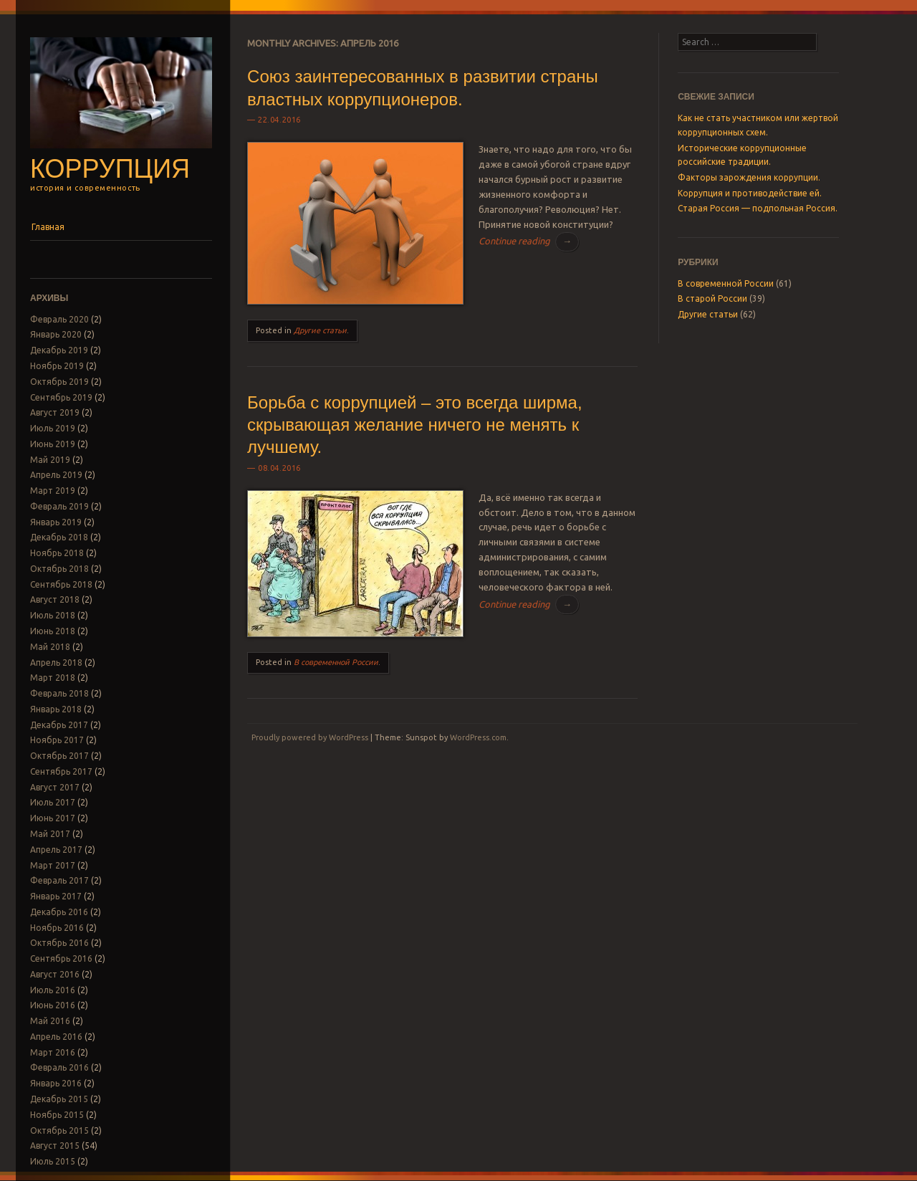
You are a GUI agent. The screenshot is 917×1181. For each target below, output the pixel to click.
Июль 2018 (52, 615)
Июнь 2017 (52, 818)
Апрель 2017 (56, 849)
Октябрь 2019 (59, 381)
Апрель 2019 (56, 474)
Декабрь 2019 (59, 350)
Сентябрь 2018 (61, 584)
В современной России (336, 662)
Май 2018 (50, 646)
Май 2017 (50, 833)
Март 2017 (52, 865)
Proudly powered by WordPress (309, 737)
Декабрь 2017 (59, 725)
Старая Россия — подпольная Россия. (757, 208)
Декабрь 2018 (59, 537)
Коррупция (110, 168)
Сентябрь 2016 (61, 958)
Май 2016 (50, 1020)
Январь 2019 (56, 522)
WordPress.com (478, 737)
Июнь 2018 (52, 631)
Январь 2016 (56, 1083)
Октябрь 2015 (59, 1130)
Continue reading (529, 241)
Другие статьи (320, 330)
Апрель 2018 (56, 662)
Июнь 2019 (52, 444)
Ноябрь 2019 (57, 365)
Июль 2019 (52, 428)
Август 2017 (55, 787)
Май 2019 (50, 459)
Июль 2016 (52, 990)
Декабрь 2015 (59, 1099)
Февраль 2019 (59, 506)
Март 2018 (52, 677)
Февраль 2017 (59, 880)
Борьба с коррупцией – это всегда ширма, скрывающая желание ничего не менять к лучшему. (414, 424)
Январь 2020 (56, 334)
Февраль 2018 (59, 693)
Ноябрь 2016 (57, 927)
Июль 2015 (52, 1161)
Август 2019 (55, 412)
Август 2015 (55, 1145)
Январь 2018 (56, 709)
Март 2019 (52, 490)
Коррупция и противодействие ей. (750, 193)
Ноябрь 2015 (57, 1114)
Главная (48, 226)
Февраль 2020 (59, 319)
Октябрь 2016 (59, 942)
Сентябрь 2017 (61, 771)
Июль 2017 (52, 802)
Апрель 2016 (56, 1036)
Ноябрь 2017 (57, 740)
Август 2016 (55, 974)
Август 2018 (55, 599)
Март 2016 (52, 1052)
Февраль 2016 (59, 1067)
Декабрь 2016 (59, 912)
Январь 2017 (56, 896)
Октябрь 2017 (59, 755)
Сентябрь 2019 (61, 397)
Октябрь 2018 (59, 568)
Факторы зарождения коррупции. (749, 177)
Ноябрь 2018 (57, 553)
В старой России (712, 298)
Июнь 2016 (52, 1005)
